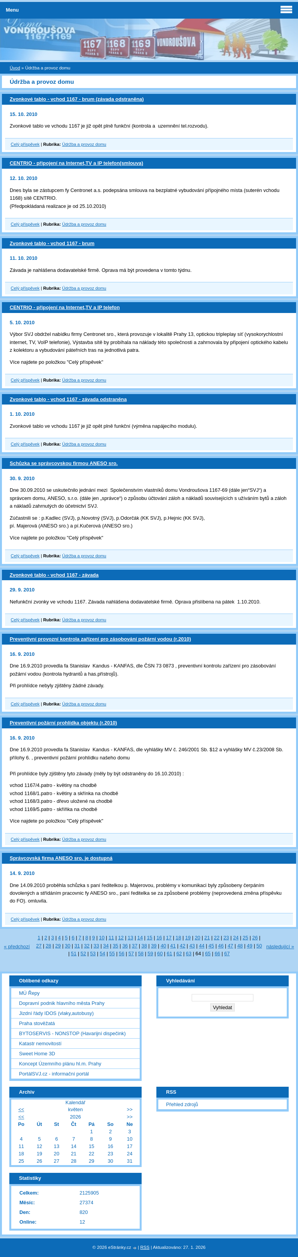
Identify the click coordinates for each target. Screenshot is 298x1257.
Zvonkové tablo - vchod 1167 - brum (52, 243)
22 (216, 938)
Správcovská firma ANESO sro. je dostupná (61, 858)
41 (173, 946)
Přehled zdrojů (182, 1104)
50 (259, 946)
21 (207, 938)
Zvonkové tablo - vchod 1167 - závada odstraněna (68, 399)
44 (201, 946)
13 (130, 938)
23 (226, 938)
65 (207, 953)
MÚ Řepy (29, 993)
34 (106, 946)
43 (192, 946)
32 (86, 946)
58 (141, 953)
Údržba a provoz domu (84, 144)
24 (236, 938)
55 (112, 953)
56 (121, 953)
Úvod (15, 68)
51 (73, 953)
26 (255, 938)
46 (221, 946)
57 (131, 953)
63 (188, 953)
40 (163, 946)
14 (140, 938)
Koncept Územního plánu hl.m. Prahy (60, 1064)
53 (92, 953)
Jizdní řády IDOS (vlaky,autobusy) (56, 1013)
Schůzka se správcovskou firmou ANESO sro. (64, 463)
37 (134, 946)
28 (48, 946)
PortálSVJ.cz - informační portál (54, 1074)
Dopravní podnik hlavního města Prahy (62, 1003)
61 (169, 953)
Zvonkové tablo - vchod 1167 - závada (54, 575)
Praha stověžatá (37, 1023)
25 (245, 938)
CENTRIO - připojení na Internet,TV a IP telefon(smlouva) (76, 163)
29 (58, 946)
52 (83, 953)
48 (240, 946)
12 (120, 938)
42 (182, 946)
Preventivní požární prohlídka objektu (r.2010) (63, 723)
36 (125, 946)
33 (96, 946)
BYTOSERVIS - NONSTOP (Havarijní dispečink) (72, 1033)
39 (153, 946)
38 (144, 946)
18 (178, 938)
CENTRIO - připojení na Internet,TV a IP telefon (65, 307)
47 (230, 946)
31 (77, 946)
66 (217, 953)
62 (179, 953)
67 (227, 953)
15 (149, 938)
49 (249, 946)
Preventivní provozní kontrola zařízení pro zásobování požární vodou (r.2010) (100, 639)
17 (169, 938)
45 (211, 946)
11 (111, 938)
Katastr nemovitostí (40, 1043)
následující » (280, 946)
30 (67, 946)
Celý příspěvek (25, 144)
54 (102, 953)
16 (159, 938)
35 (115, 946)
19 (188, 938)
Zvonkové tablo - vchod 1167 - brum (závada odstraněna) (77, 99)
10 (101, 938)
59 (150, 953)
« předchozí (17, 946)
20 (197, 938)
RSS (145, 1247)
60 (160, 953)
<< (21, 1109)
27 (39, 946)
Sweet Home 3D (37, 1053)
